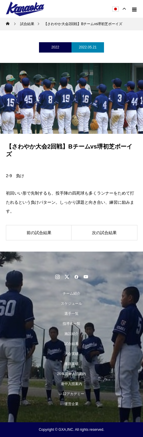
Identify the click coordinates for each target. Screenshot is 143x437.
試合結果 (71, 344)
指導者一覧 (71, 324)
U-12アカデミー (71, 394)
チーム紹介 (71, 293)
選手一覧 (71, 314)
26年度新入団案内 (71, 374)
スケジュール (71, 303)
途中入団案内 (71, 384)
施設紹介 (71, 334)
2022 (55, 47)
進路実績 (71, 364)
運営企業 (71, 404)
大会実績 (71, 354)
